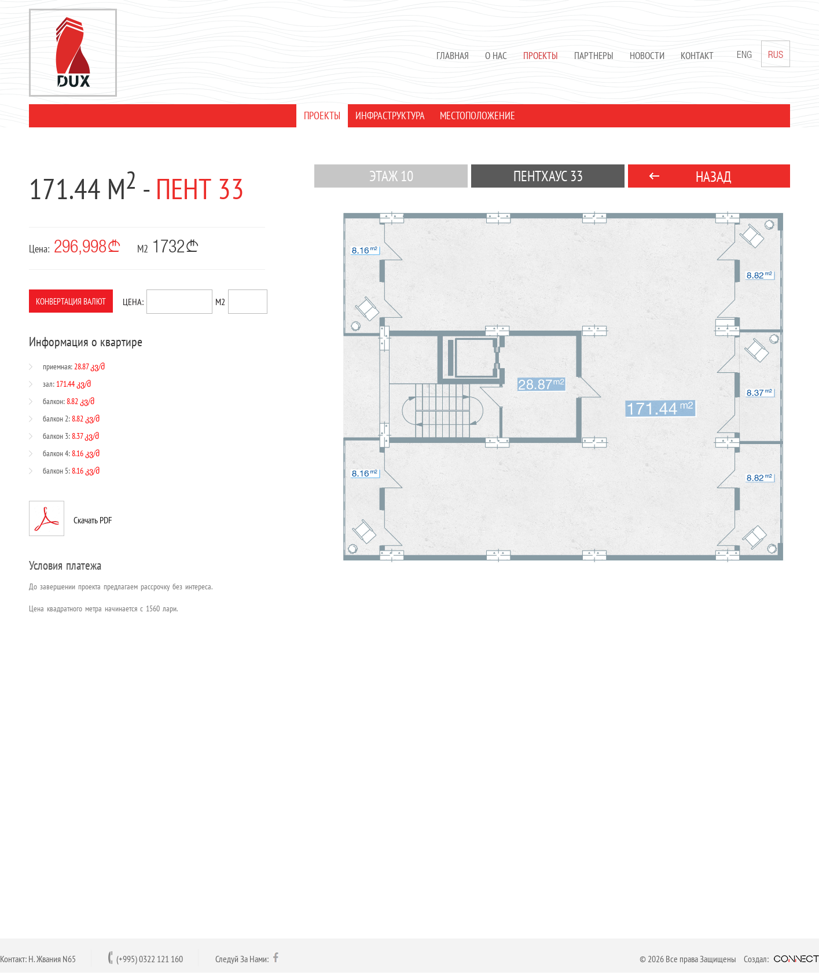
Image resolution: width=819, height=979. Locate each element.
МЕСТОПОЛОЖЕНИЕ (477, 115)
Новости (647, 55)
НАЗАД (714, 176)
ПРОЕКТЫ (322, 115)
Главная (452, 55)
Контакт (697, 55)
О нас (496, 55)
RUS (775, 54)
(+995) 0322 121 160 (149, 959)
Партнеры (594, 55)
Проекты (540, 55)
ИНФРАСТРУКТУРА (390, 115)
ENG (744, 56)
